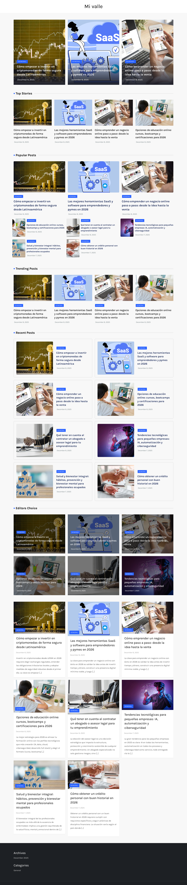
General (22, 61)
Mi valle (93, 6)
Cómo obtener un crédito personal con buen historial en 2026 (152, 480)
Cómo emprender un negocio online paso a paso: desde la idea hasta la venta (144, 70)
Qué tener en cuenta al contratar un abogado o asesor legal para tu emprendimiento (98, 228)
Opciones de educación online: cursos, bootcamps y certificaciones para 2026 (153, 134)
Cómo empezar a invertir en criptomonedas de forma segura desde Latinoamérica (39, 70)
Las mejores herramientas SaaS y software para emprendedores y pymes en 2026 (93, 70)
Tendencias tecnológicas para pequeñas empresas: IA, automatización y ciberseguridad (154, 228)
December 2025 (21, 858)
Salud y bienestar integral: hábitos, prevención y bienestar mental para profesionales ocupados (44, 248)
